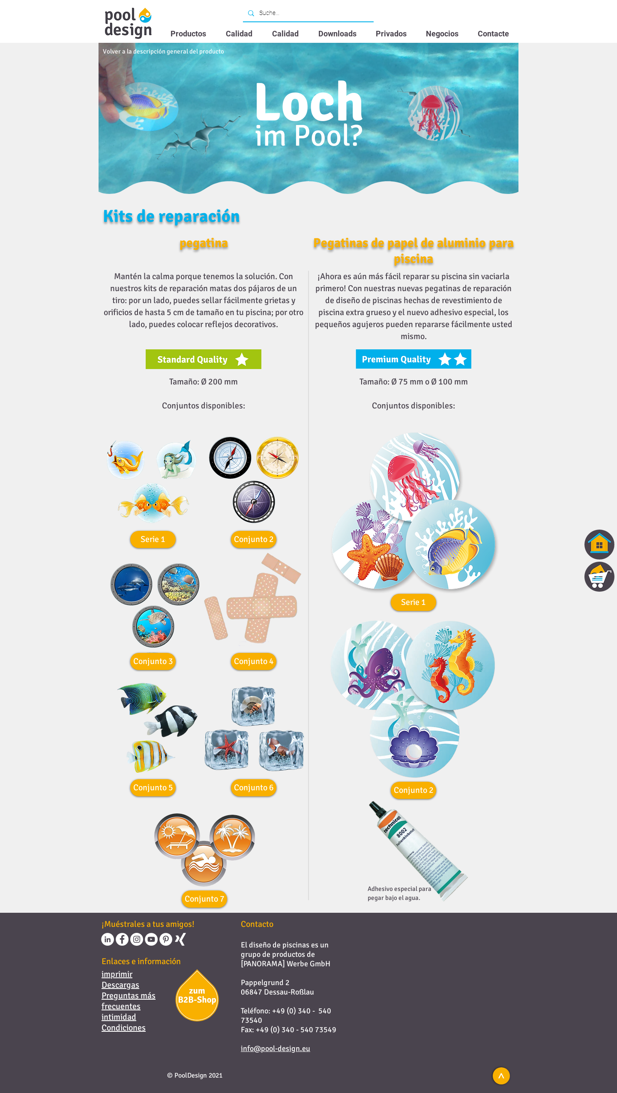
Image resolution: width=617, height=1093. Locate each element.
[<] (501, 1075)
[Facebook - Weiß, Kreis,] (122, 939)
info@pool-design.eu (275, 1048)
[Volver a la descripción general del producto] (163, 51)
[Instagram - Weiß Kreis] (136, 939)
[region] (585, 577)
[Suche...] (307, 13)
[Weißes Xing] (180, 939)
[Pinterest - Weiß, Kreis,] (165, 939)
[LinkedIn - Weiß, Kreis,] (107, 939)
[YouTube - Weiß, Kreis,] (151, 939)
